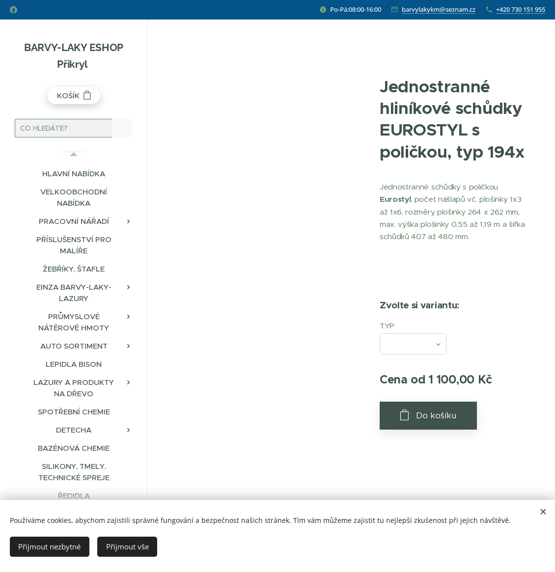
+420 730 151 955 (520, 9)
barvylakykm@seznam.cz (438, 9)
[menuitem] (73, 173)
